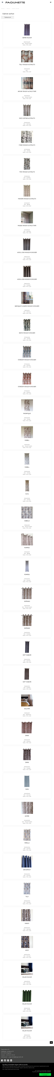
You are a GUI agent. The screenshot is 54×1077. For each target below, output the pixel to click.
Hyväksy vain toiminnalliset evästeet (41, 1071)
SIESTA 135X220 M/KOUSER (27, 333)
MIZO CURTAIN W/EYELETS (27, 118)
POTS (27, 494)
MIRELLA (27, 843)
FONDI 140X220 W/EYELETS (27, 145)
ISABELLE (27, 521)
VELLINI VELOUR (27, 977)
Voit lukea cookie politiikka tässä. (10, 1069)
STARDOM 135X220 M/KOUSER (27, 360)
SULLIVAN (27, 708)
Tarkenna (7, 17)
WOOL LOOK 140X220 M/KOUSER (27, 252)
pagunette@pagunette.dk (16, 1057)
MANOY (27, 923)
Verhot (3, 8)
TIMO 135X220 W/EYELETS (27, 172)
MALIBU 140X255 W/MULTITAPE (27, 225)
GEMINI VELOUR (27, 38)
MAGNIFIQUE (27, 413)
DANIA (27, 735)
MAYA (27, 789)
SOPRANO (27, 601)
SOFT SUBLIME (27, 655)
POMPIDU (27, 547)
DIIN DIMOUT (27, 870)
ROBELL (27, 440)
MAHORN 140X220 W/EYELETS (27, 199)
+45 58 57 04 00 (10, 1055)
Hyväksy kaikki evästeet (45, 1074)
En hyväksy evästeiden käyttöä (43, 1070)
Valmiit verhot (15, 8)
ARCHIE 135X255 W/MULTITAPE (27, 91)
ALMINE (27, 816)
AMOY (27, 950)
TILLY (27, 896)
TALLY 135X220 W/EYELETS (27, 64)
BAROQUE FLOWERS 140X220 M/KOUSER (27, 306)
